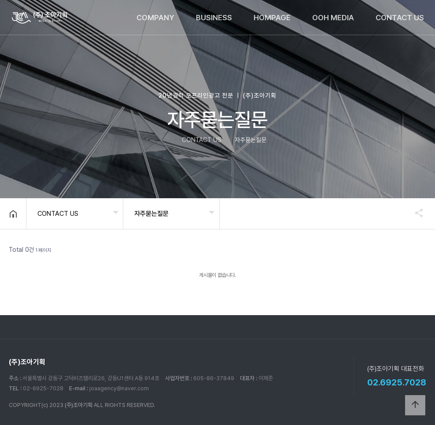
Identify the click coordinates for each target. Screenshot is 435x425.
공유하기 (414, 212)
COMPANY (155, 17)
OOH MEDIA (333, 17)
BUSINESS (214, 17)
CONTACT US (400, 17)
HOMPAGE (272, 17)
